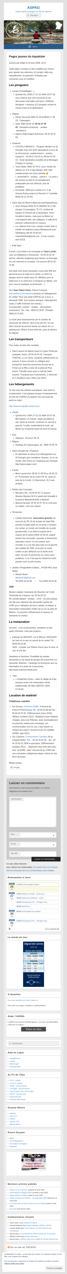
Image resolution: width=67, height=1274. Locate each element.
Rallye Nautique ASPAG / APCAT (39, 1225)
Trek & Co (13, 1116)
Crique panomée (31, 1236)
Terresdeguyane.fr (16, 1141)
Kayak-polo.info (15, 1097)
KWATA (12, 1119)
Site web (14, 853)
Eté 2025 (13, 1209)
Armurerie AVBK (31, 706)
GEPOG (13, 1113)
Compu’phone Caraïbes (36, 737)
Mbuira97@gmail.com (25, 578)
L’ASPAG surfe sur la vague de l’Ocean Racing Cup (38, 1239)
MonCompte (14, 1064)
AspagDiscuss (15, 1058)
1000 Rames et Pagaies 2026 (21, 1193)
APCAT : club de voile (18, 1094)
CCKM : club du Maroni (18, 1086)
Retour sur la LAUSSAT (18, 1190)
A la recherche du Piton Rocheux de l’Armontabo (28, 1203)
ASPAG (33, 8)
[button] (10, 929)
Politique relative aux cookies (14, 1263)
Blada (12, 1138)
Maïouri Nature (15, 1124)
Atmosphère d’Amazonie (21, 293)
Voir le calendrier (52, 929)
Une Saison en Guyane (18, 1144)
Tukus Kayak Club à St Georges (22, 1091)
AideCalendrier (15, 1067)
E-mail (13, 844)
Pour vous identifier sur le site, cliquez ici (23, 1000)
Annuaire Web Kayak (17, 1099)
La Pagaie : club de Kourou (20, 1089)
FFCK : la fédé (15, 1080)
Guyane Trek (14, 1122)
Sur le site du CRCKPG (23, 1247)
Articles (12, 1061)
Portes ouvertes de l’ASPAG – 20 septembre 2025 (28, 1198)
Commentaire (16, 799)
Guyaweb (13, 1146)
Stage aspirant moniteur (18, 1195)
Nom (12, 834)
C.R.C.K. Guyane (16, 1083)
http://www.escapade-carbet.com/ (24, 406)
